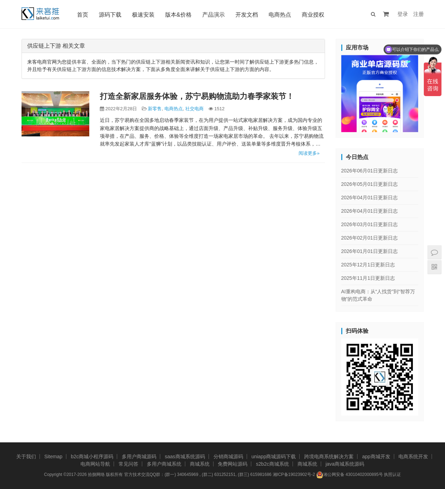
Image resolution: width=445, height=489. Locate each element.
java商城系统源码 (344, 464)
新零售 (155, 108)
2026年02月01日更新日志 (369, 238)
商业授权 (313, 15)
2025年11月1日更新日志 (368, 278)
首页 (82, 15)
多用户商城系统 (164, 464)
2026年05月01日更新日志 (369, 184)
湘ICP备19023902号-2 (294, 474)
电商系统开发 (413, 456)
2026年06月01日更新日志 (369, 170)
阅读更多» (309, 153)
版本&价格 (178, 15)
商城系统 (200, 464)
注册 (418, 14)
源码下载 (110, 15)
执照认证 (392, 474)
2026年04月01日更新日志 (369, 197)
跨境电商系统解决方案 (329, 456)
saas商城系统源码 (185, 456)
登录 (402, 14)
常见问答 (128, 464)
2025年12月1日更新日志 (368, 264)
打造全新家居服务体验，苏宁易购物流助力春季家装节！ (197, 96)
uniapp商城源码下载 (273, 456)
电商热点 (280, 15)
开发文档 (246, 15)
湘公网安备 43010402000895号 (349, 474)
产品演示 (213, 15)
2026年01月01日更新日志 (369, 251)
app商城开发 (376, 456)
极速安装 (143, 15)
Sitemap (53, 456)
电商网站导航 (95, 464)
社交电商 (194, 108)
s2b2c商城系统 (272, 464)
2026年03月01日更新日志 (369, 224)
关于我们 (26, 456)
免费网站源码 (232, 464)
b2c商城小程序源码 (92, 456)
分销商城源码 (228, 456)
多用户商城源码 (139, 456)
